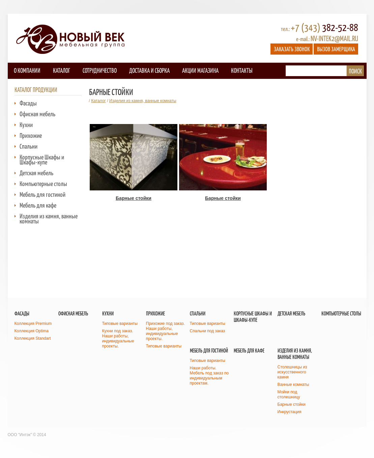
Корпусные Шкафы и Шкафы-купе (42, 159)
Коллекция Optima (32, 331)
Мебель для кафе (38, 205)
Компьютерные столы (43, 183)
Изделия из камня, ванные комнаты (49, 218)
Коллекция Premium (33, 323)
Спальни (28, 146)
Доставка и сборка (149, 70)
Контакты (241, 70)
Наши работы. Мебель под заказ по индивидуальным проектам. (209, 376)
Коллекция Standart (33, 338)
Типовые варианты (120, 323)
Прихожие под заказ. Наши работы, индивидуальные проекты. (165, 331)
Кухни (26, 124)
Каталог (61, 70)
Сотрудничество (100, 70)
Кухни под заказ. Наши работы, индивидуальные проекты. (118, 338)
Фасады (28, 102)
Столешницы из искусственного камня (292, 372)
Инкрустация (289, 411)
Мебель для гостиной (42, 194)
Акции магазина (200, 70)
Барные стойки (292, 404)
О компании (27, 70)
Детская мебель (36, 172)
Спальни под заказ (207, 331)
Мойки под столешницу (289, 394)
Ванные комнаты (293, 384)
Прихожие (31, 135)
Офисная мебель (37, 113)
